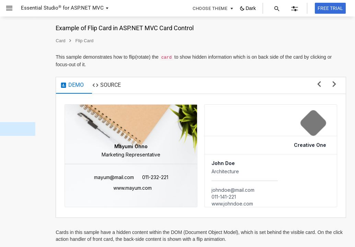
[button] (6, 8)
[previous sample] (319, 84)
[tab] (121, 85)
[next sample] (334, 84)
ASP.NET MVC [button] (87, 8)
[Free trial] (330, 8)
